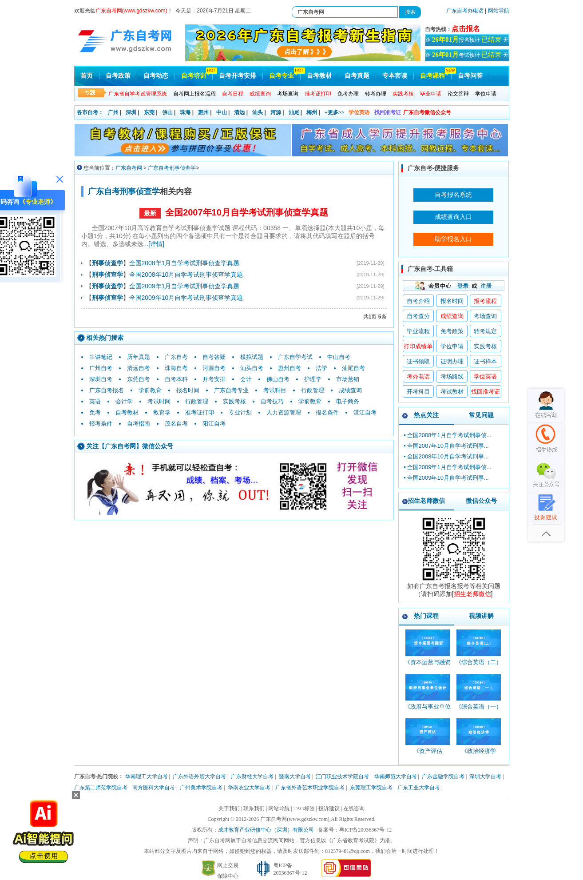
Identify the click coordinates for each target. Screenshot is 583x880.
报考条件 (100, 423)
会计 (246, 379)
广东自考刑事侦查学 (172, 168)
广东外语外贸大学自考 (199, 776)
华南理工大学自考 (146, 776)
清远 (239, 112)
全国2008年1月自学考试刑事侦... (449, 435)
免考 (95, 412)
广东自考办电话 (465, 11)
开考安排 (214, 379)
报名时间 (187, 390)
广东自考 (176, 357)
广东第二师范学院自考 (100, 787)
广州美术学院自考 (201, 787)
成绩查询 (350, 390)
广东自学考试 (295, 357)
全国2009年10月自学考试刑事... (448, 477)
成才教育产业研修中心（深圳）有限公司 (266, 830)
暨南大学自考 (295, 776)
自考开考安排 (237, 75)
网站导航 (498, 11)
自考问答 (470, 75)
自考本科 (176, 379)
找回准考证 (387, 112)
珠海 (185, 112)
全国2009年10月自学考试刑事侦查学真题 (186, 297)
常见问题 (481, 414)
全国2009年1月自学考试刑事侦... (449, 467)
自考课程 (432, 75)
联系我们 (254, 808)
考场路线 (452, 376)
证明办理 (452, 361)
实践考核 (234, 401)
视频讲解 (481, 615)
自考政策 (118, 75)
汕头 (257, 112)
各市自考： (90, 112)
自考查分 (418, 316)
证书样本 (485, 361)
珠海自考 (176, 368)
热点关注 (426, 414)
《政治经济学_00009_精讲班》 (479, 755)
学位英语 (359, 112)
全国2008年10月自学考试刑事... (448, 456)
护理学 (312, 379)
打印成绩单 (418, 346)
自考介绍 (418, 301)
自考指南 (138, 423)
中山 (221, 112)
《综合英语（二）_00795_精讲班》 (479, 666)
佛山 (167, 112)
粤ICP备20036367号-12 (365, 830)
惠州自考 (289, 368)
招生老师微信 (426, 500)
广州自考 (100, 368)
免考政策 (452, 331)
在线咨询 (354, 808)
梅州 (311, 112)
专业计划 (240, 412)
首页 (86, 75)
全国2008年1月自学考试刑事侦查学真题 (184, 263)
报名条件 (327, 412)
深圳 (131, 112)
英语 (95, 401)
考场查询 (287, 94)
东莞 (149, 112)
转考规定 (485, 331)
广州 (113, 112)
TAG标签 (304, 808)
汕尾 (294, 112)
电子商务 (347, 401)
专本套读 (394, 75)
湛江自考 (365, 412)
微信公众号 (481, 500)
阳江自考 (214, 423)
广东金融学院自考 (443, 776)
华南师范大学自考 (395, 776)
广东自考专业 (231, 390)
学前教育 (150, 390)
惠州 (203, 112)
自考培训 (193, 75)
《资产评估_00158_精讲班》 (428, 755)
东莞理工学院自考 (371, 787)
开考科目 (418, 391)
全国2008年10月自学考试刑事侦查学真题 (186, 274)
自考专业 (281, 75)
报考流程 (485, 301)
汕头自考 (251, 368)
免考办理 (348, 94)
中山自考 (338, 357)
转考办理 (375, 94)
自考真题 (357, 75)
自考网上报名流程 (194, 94)
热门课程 (426, 615)
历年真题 (138, 357)
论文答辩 (458, 94)
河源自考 (214, 368)
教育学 (162, 412)
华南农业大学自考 (249, 787)
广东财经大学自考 (252, 776)
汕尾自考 (353, 368)
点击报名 (466, 28)
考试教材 (452, 391)
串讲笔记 (100, 357)
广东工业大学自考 (418, 787)
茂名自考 (176, 423)
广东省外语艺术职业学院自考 (310, 787)
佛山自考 (278, 379)
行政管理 (312, 390)
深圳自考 (100, 379)
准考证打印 (199, 412)
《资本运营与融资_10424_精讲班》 (428, 666)
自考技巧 (272, 401)
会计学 (124, 401)
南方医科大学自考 (153, 787)
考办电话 (418, 376)
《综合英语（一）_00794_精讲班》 (479, 710)
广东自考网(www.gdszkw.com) (294, 819)
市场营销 (347, 379)
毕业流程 (418, 331)
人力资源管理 (283, 412)
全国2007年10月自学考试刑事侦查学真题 (246, 212)
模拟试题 (251, 357)
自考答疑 (214, 357)
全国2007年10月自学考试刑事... (448, 445)
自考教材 (319, 75)
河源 (275, 112)
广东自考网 (128, 168)
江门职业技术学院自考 (342, 776)
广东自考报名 (106, 390)
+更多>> (335, 112)
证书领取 (418, 361)
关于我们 (229, 808)
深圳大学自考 (485, 776)
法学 (321, 368)
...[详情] (153, 243)
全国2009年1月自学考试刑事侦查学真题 (184, 286)
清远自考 (138, 368)
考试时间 (159, 401)
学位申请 (485, 94)
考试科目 (274, 390)
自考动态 (155, 75)
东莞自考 (138, 379)
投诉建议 (329, 808)
